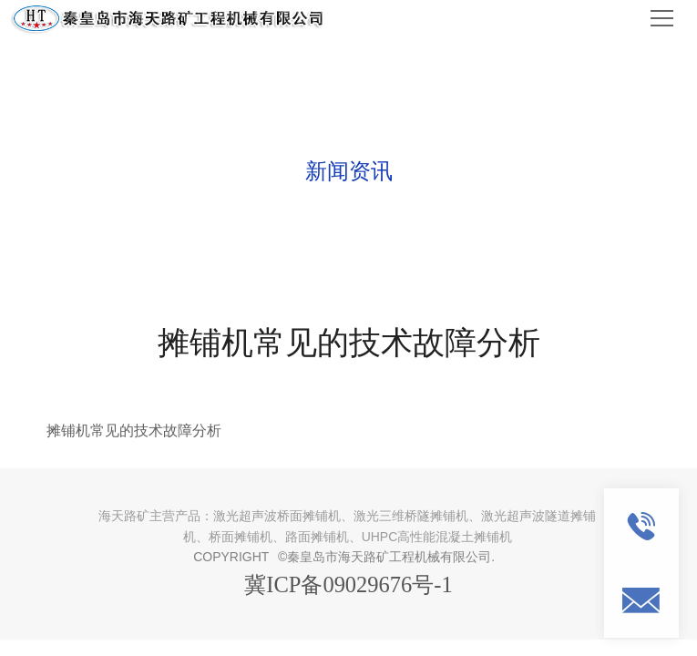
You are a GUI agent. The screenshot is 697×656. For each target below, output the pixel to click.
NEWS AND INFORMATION (348, 132)
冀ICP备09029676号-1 (348, 584)
